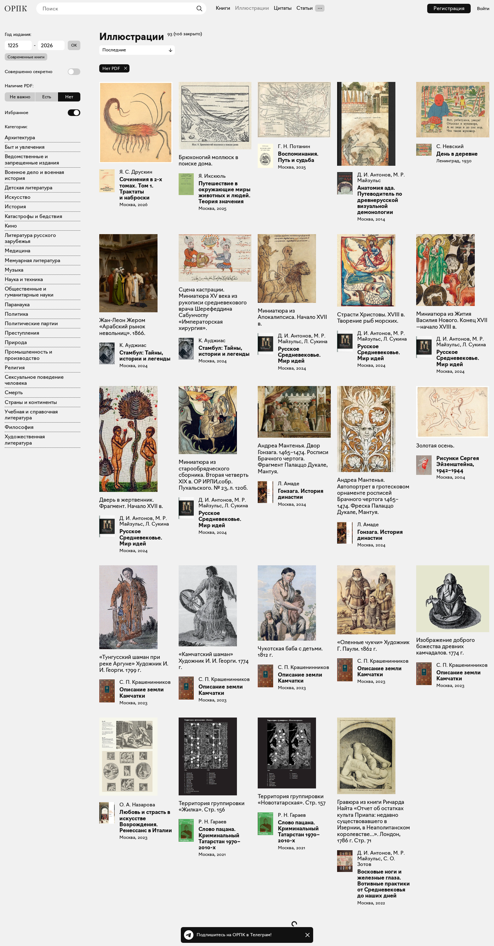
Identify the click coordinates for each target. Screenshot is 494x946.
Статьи (304, 8)
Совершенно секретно (42, 71)
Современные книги (26, 57)
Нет (69, 97)
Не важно (20, 97)
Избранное (42, 112)
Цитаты (283, 8)
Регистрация (449, 8)
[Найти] (198, 8)
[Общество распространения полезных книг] (16, 8)
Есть (46, 97)
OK (74, 45)
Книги (223, 8)
